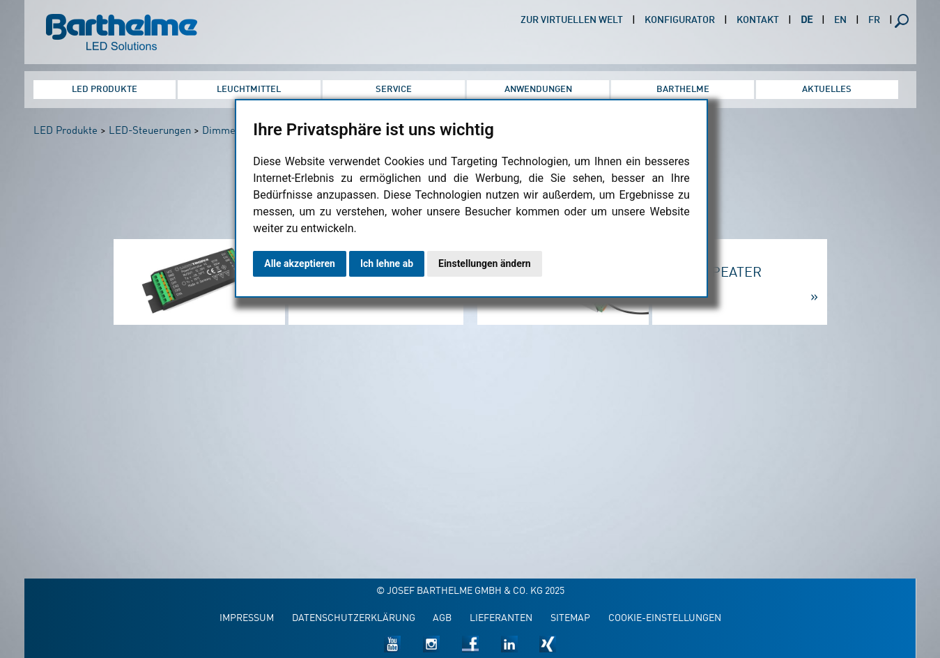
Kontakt (758, 20)
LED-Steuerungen (150, 131)
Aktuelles (827, 89)
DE (806, 20)
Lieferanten (501, 618)
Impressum (246, 618)
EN (840, 20)
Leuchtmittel (249, 89)
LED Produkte (104, 89)
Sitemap (570, 618)
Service (394, 89)
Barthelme (682, 89)
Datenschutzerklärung (353, 618)
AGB (442, 618)
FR (874, 20)
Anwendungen (538, 89)
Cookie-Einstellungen (664, 618)
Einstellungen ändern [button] (484, 263)
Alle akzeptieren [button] (299, 263)
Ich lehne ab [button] (386, 263)
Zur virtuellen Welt (572, 20)
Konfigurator (680, 20)
